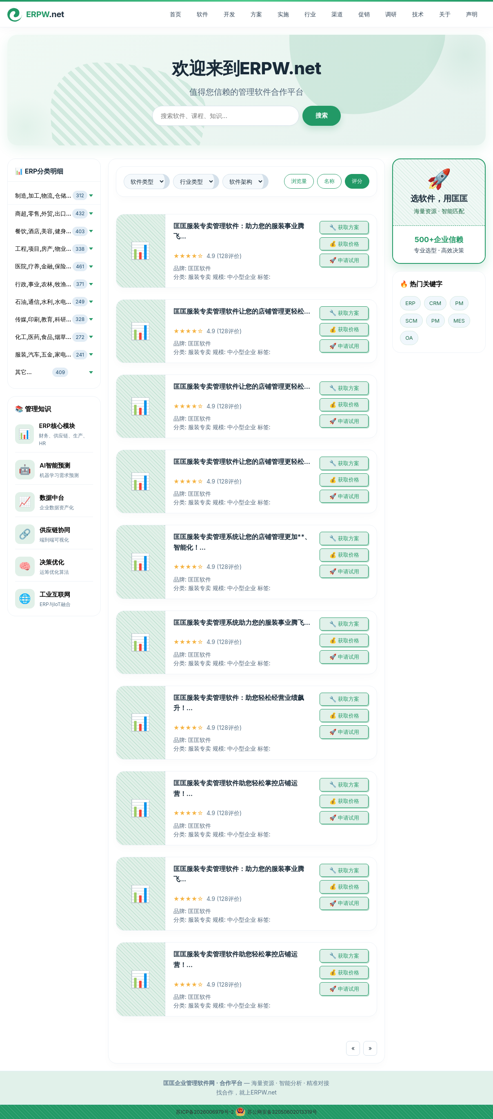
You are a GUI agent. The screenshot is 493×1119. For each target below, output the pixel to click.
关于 (445, 14)
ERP (410, 303)
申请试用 (348, 260)
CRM (435, 303)
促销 (364, 14)
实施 (283, 14)
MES (459, 320)
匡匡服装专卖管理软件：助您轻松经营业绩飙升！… (238, 702)
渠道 (337, 14)
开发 (229, 14)
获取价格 (348, 244)
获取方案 (348, 227)
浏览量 (299, 181)
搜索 (321, 115)
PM (459, 303)
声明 (471, 14)
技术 (418, 14)
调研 (391, 14)
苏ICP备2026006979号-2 (205, 1112)
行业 (310, 14)
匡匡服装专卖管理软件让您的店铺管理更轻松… (241, 311)
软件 (202, 14)
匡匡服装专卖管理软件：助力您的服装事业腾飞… (238, 231)
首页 (175, 14)
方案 (256, 14)
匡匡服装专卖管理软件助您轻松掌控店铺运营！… (235, 788)
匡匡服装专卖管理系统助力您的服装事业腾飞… (241, 622)
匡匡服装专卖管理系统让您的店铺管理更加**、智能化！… (242, 542)
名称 (329, 181)
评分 (357, 181)
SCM (411, 320)
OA (409, 337)
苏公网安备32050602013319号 (276, 1112)
